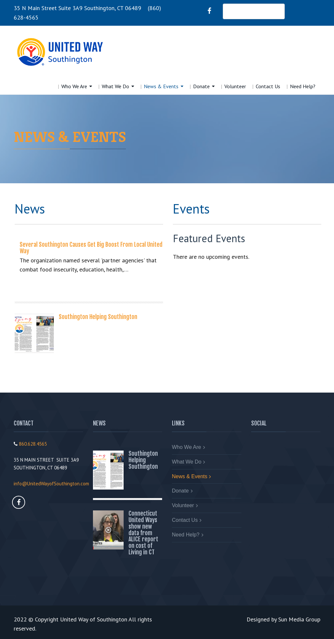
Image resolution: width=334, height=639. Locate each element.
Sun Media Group (299, 619)
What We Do (115, 86)
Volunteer (235, 86)
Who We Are (74, 86)
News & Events (161, 86)
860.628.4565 (33, 444)
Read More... (36, 287)
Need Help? (302, 86)
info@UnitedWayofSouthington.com (51, 483)
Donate (201, 86)
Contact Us (268, 86)
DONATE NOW (254, 11)
